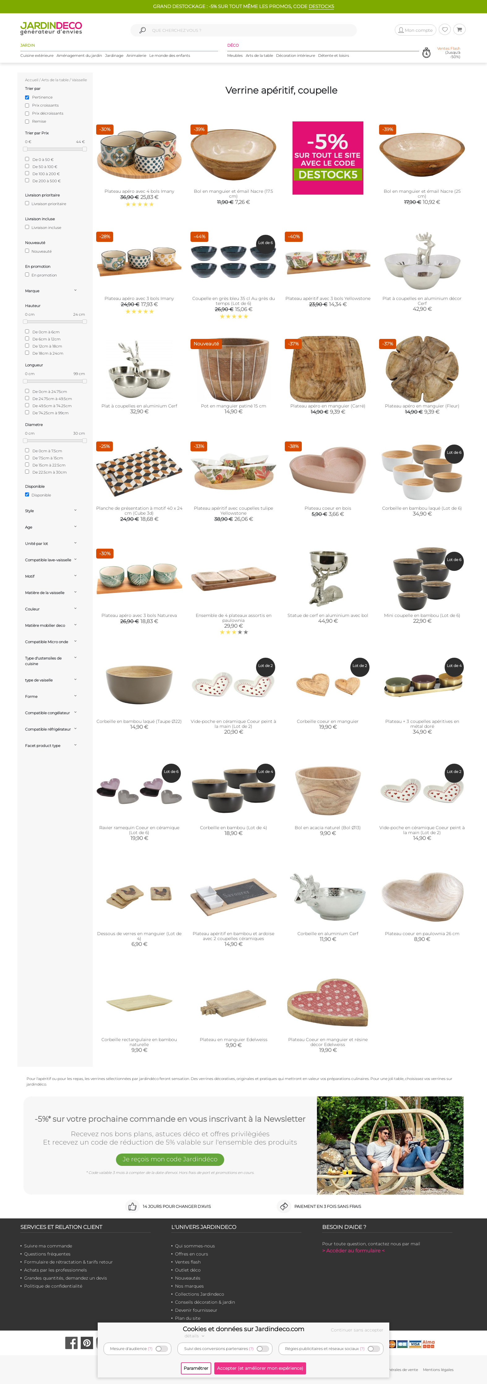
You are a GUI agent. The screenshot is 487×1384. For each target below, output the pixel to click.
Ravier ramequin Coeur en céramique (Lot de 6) (139, 830)
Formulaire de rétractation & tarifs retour (68, 1262)
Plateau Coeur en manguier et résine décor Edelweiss (328, 1042)
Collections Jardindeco (199, 1294)
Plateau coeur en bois (328, 508)
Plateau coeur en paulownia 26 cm (422, 933)
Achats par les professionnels (55, 1270)
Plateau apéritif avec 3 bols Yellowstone (327, 298)
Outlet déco (188, 1270)
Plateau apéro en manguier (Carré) (327, 406)
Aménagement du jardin (79, 55)
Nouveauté (38, 251)
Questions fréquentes (47, 1254)
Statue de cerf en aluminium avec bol (328, 615)
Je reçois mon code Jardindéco (170, 1159)
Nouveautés (187, 1278)
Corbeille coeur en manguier (328, 721)
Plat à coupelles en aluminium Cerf (139, 406)
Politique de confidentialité (53, 1286)
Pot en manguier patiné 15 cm (233, 406)
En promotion (41, 274)
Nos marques (189, 1286)
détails (195, 1336)
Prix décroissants (47, 113)
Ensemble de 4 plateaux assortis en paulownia (233, 618)
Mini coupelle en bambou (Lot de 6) (422, 615)
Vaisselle (79, 80)
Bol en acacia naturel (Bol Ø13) (328, 827)
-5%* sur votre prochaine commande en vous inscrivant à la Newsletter (170, 1119)
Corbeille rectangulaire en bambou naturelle (139, 1042)
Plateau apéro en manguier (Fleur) (422, 406)
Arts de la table (259, 55)
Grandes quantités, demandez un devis (65, 1278)
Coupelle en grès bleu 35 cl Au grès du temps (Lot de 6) (233, 301)
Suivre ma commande (48, 1246)
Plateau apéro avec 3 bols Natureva (139, 615)
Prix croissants (45, 105)
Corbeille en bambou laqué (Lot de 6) (422, 508)
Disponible (38, 494)
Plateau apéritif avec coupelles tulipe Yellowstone (233, 510)
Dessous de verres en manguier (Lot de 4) (139, 936)
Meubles (235, 55)
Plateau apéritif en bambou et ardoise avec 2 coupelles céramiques (233, 936)
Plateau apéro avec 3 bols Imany (139, 298)
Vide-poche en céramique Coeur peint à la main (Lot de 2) (233, 724)
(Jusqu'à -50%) (448, 52)
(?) (150, 1348)
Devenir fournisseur (196, 1310)
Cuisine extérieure (36, 55)
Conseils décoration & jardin (205, 1302)
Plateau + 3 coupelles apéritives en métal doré (422, 724)
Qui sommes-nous (195, 1246)
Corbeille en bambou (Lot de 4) (233, 827)
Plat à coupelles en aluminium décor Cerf (422, 301)
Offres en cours (191, 1254)
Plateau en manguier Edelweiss (233, 1039)
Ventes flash (188, 1262)
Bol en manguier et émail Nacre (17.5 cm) (233, 193)
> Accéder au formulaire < (353, 1251)
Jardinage (114, 55)
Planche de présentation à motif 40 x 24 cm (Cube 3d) (139, 510)
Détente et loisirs (333, 55)
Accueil (31, 80)
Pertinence (42, 97)
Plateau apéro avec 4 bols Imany (139, 191)
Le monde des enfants (169, 55)
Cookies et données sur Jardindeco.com (243, 1329)
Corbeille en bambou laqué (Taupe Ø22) (139, 721)
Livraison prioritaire (45, 203)
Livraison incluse (43, 227)
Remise (39, 121)
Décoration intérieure (295, 55)
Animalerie (136, 55)
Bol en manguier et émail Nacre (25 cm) (422, 193)
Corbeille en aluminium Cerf (327, 933)
